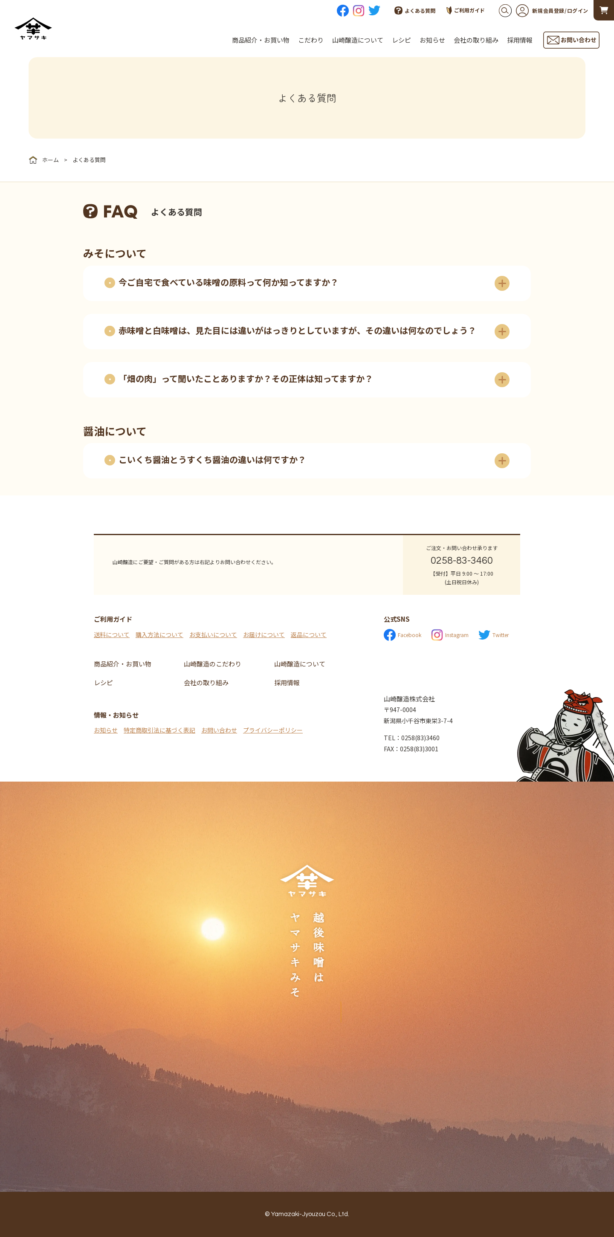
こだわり (311, 39)
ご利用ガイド (465, 10)
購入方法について (159, 634)
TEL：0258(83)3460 (412, 737)
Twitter (493, 635)
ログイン (577, 10)
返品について (309, 634)
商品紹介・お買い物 (261, 39)
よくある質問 (414, 10)
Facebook (402, 635)
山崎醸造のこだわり (212, 663)
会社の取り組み (476, 39)
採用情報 (520, 39)
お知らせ (432, 39)
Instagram (450, 635)
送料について (112, 634)
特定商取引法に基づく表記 (159, 730)
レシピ (401, 39)
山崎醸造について (357, 39)
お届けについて (264, 634)
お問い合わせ (219, 730)
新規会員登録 (540, 10)
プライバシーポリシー (273, 730)
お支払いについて (213, 634)
